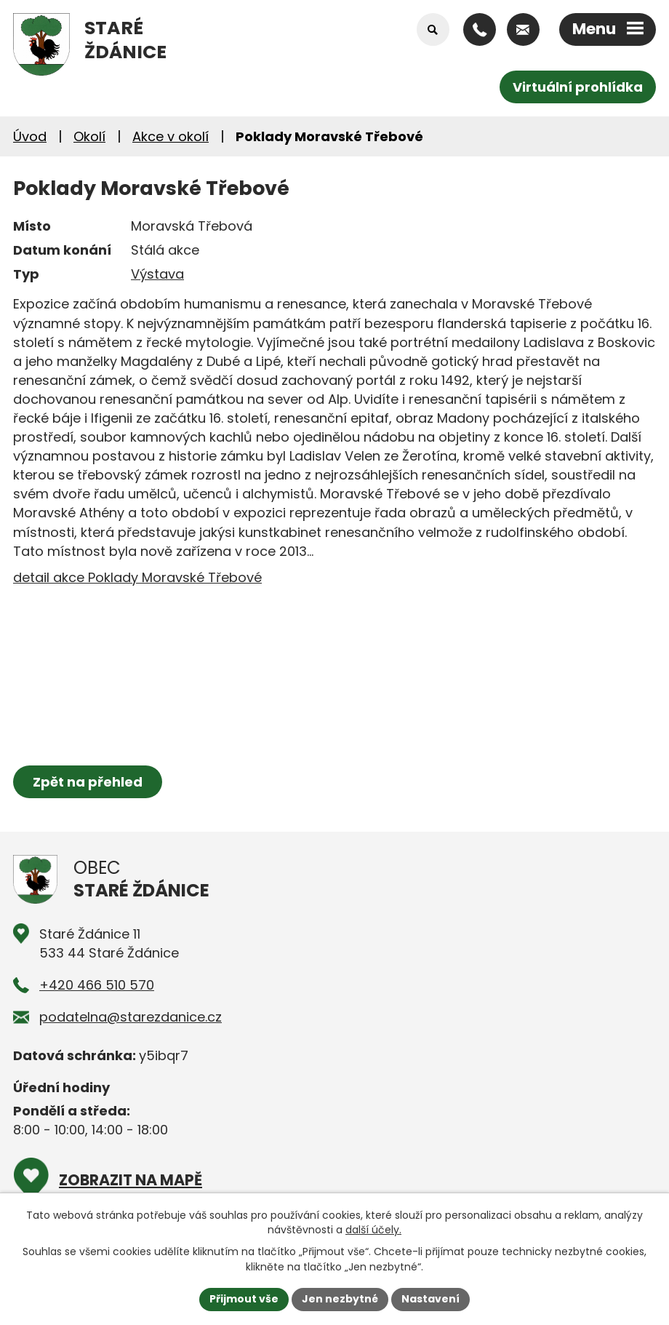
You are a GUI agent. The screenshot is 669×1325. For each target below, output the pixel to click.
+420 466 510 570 (96, 985)
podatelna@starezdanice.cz (130, 1017)
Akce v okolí (170, 136)
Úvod (30, 136)
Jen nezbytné (340, 1299)
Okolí (89, 136)
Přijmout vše (244, 1299)
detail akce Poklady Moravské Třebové (137, 577)
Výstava (157, 274)
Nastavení (430, 1299)
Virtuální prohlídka (578, 87)
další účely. (373, 1229)
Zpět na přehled (88, 782)
